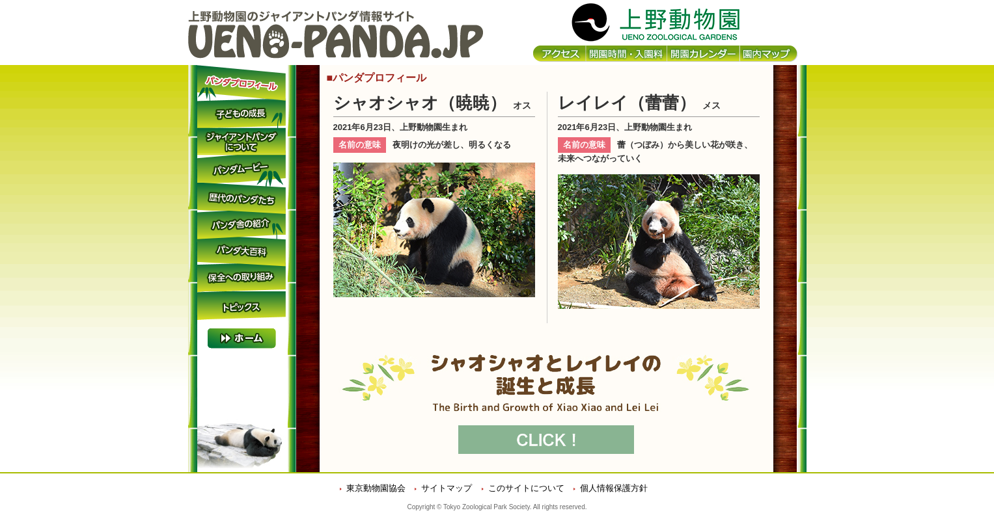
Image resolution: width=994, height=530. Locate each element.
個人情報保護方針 (614, 488)
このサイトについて (526, 488)
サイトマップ (446, 488)
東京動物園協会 (376, 488)
